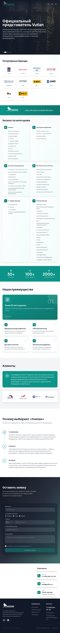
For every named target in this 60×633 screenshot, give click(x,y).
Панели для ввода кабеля (43, 235)
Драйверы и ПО (36, 612)
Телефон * (7, 519)
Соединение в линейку (42, 213)
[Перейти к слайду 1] (3, 52)
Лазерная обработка (41, 182)
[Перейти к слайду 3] (7, 52)
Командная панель (13, 143)
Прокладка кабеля (41, 254)
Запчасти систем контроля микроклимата (15, 192)
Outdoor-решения (13, 179)
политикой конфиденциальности (22, 546)
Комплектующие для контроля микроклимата (16, 188)
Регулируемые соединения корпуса (45, 218)
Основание (39, 211)
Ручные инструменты (42, 189)
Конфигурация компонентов (43, 169)
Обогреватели (12, 177)
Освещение (39, 227)
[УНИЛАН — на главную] (8, 605)
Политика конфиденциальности (43, 628)
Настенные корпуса (13, 133)
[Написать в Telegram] (8, 620)
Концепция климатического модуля (17, 172)
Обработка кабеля (41, 187)
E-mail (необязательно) (11, 526)
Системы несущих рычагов (15, 153)
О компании (35, 607)
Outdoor (10, 148)
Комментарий (9, 534)
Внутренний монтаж (41, 247)
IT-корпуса (11, 138)
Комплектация (40, 172)
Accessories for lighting (42, 230)
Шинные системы (41, 136)
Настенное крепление (42, 216)
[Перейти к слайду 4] (9, 52)
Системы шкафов (12, 136)
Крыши (38, 244)
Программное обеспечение (43, 177)
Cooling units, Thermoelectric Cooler (17, 169)
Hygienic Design (12, 156)
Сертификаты (35, 614)
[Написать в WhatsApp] (4, 620)
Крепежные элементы (42, 249)
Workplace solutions (13, 151)
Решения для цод (12, 204)
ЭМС (37, 221)
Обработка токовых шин (42, 184)
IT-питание (11, 207)
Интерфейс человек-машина (44, 259)
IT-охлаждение (12, 174)
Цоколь (38, 237)
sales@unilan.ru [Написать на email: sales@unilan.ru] (50, 612)
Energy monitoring (41, 138)
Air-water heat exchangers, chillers (17, 186)
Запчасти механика (13, 158)
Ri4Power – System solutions (43, 133)
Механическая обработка (43, 179)
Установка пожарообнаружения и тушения (17, 212)
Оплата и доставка (36, 609)
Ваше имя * (8, 506)
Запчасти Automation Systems (44, 192)
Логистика (39, 174)
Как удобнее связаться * (11, 513)
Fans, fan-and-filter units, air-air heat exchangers (17, 182)
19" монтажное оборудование (44, 257)
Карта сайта (55, 628)
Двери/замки (40, 242)
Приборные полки (41, 204)
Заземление (39, 252)
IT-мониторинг (12, 209)
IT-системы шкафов (13, 141)
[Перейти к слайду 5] (10, 52)
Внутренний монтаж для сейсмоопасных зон (42, 224)
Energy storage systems (42, 131)
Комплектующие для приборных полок (45, 207)
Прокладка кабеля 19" (42, 232)
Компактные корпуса (13, 131)
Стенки (38, 239)
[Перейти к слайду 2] (6, 52)
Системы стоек (12, 146)
